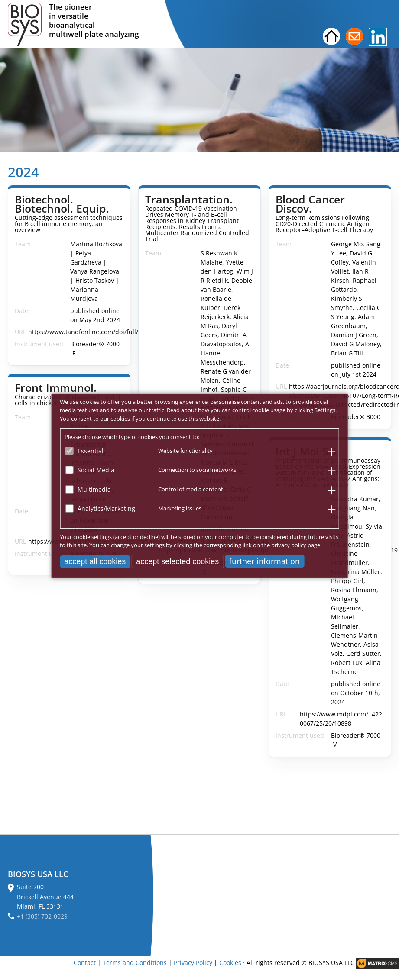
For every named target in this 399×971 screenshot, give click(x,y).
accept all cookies (95, 561)
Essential (91, 450)
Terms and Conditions (135, 962)
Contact (85, 962)
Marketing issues (179, 508)
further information (264, 560)
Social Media (96, 470)
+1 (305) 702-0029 (42, 916)
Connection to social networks (197, 470)
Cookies (230, 962)
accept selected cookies (177, 561)
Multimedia (94, 489)
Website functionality (185, 450)
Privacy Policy (193, 962)
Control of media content (190, 489)
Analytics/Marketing (106, 508)
